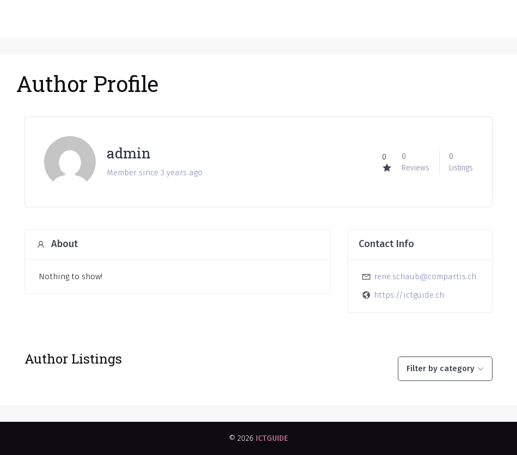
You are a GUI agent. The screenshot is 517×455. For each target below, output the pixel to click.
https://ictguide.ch (409, 295)
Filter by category (441, 368)
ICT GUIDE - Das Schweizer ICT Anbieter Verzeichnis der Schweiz (198, 19)
